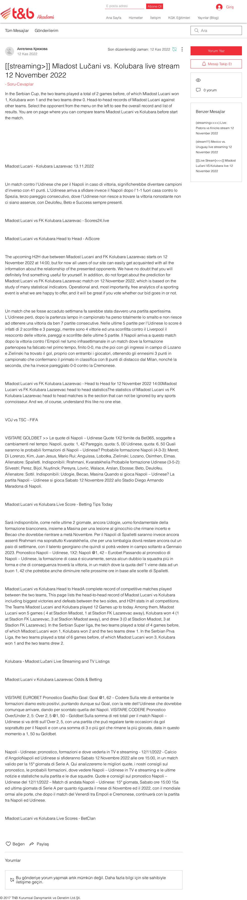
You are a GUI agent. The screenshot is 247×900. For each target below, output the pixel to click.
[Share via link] (39, 844)
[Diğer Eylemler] (179, 49)
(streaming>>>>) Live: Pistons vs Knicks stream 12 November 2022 (215, 128)
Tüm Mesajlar (17, 30)
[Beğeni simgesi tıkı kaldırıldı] (8, 844)
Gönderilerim (46, 30)
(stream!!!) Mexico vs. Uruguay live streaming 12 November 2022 (214, 147)
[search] (216, 30)
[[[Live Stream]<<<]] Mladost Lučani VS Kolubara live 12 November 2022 (216, 166)
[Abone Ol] (154, 6)
